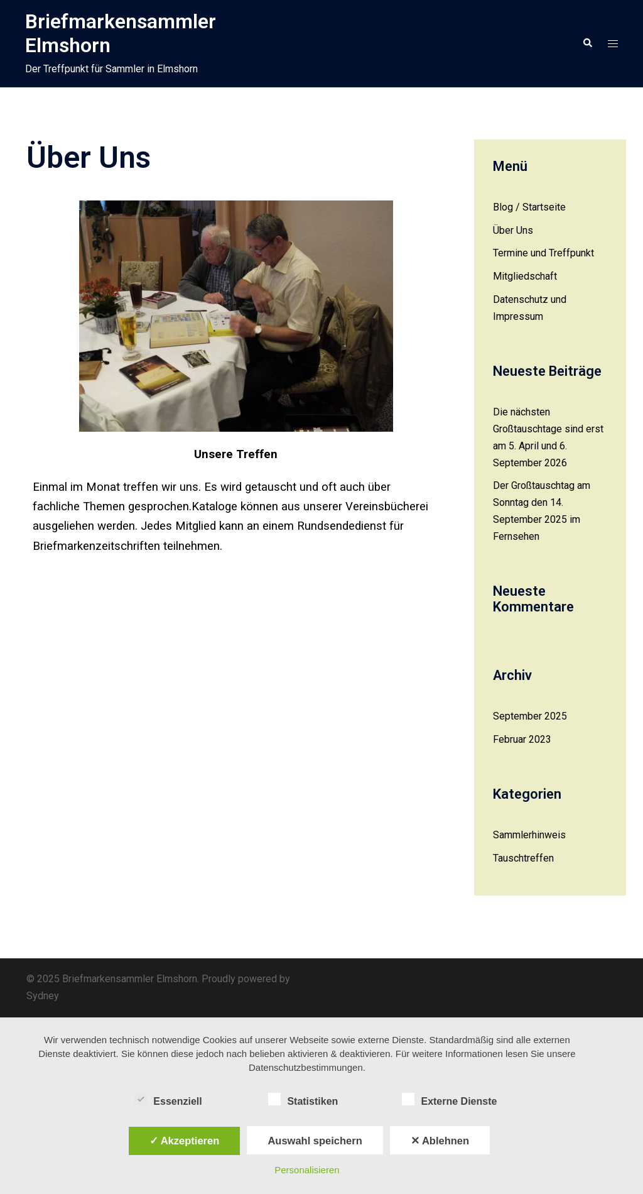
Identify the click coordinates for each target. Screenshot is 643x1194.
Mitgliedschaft (525, 276)
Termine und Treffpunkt (543, 253)
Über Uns (513, 230)
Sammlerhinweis (529, 835)
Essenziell (168, 1100)
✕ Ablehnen (440, 1140)
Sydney (42, 996)
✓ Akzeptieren (184, 1140)
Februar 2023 (522, 739)
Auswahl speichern (314, 1140)
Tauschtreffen (523, 858)
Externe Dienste (449, 1100)
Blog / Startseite (529, 207)
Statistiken (303, 1100)
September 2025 (530, 716)
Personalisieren (306, 1169)
